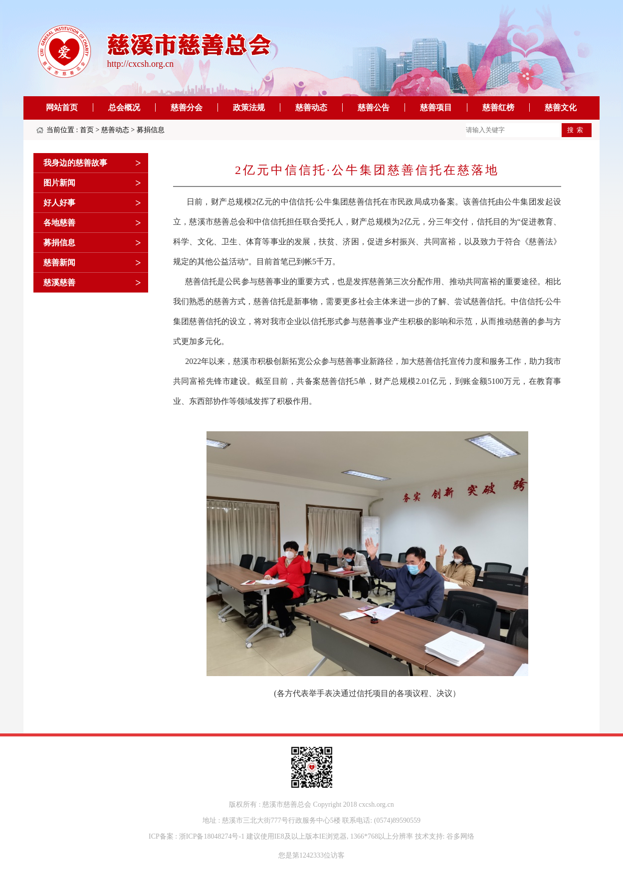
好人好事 (59, 202)
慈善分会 (187, 107)
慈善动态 (311, 107)
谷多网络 (460, 836)
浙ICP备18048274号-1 (211, 836)
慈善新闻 (59, 262)
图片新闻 (59, 182)
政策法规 (249, 107)
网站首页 (62, 107)
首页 (87, 130)
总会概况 (124, 107)
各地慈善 (59, 222)
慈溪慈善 (59, 282)
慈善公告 (374, 107)
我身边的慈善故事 (75, 163)
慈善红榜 (498, 107)
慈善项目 (436, 107)
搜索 (576, 130)
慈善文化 (561, 107)
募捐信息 (151, 130)
